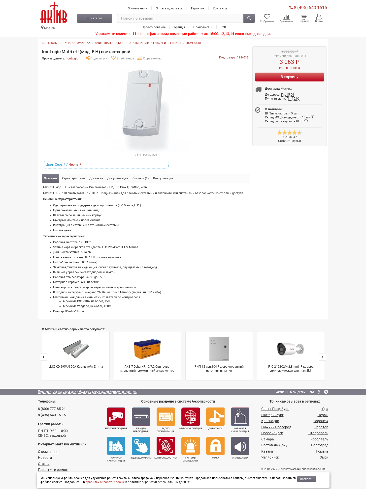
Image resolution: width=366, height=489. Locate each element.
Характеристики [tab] (73, 178)
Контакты (220, 8)
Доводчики (215, 419)
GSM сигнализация (190, 419)
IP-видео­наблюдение (141, 420)
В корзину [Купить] (289, 77)
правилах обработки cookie (105, 482)
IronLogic (193, 43)
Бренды (179, 27)
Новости (45, 458)
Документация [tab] (117, 178)
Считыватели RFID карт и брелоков (155, 43)
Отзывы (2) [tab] (141, 178)
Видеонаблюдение (116, 419)
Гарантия (197, 8)
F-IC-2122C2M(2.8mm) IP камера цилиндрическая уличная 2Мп (291, 353)
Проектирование (154, 27)
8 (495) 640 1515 (308, 7)
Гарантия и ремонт (53, 470)
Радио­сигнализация (166, 420)
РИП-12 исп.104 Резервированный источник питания (219, 353)
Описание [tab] (50, 178)
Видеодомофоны (141, 448)
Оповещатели (240, 448)
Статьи (44, 464)
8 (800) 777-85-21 (52, 409)
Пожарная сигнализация (116, 449)
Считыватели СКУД (109, 43)
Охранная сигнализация (240, 420)
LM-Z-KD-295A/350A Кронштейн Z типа (76, 351)
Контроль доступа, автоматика (66, 43)
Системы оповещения (190, 449)
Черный (74, 164)
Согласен (306, 479)
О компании (48, 452)
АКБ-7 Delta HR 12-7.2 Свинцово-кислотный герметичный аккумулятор (147, 353)
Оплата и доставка (169, 8)
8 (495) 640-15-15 (52, 415)
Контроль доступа (165, 448)
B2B (223, 27)
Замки (215, 448)
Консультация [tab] (163, 178)
